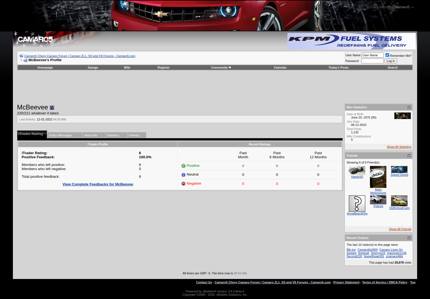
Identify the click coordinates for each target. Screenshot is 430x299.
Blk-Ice (351, 249)
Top (412, 282)
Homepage (45, 67)
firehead (363, 253)
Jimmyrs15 (378, 253)
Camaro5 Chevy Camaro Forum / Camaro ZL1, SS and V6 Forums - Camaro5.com (79, 56)
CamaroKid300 (368, 249)
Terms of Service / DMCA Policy (385, 282)
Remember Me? (399, 55)
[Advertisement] (215, 87)
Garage (93, 67)
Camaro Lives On (391, 249)
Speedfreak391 (374, 256)
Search (393, 67)
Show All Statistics (399, 146)
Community (221, 67)
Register (164, 67)
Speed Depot (399, 174)
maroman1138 (396, 253)
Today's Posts (339, 67)
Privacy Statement (346, 282)
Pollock (378, 206)
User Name (353, 55)
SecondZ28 (354, 256)
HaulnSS (357, 176)
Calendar (280, 67)
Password (351, 61)
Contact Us (204, 282)
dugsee (352, 253)
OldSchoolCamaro (401, 208)
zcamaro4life (394, 256)
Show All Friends (400, 229)
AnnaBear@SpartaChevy (364, 213)
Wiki (127, 67)
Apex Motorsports (378, 191)
